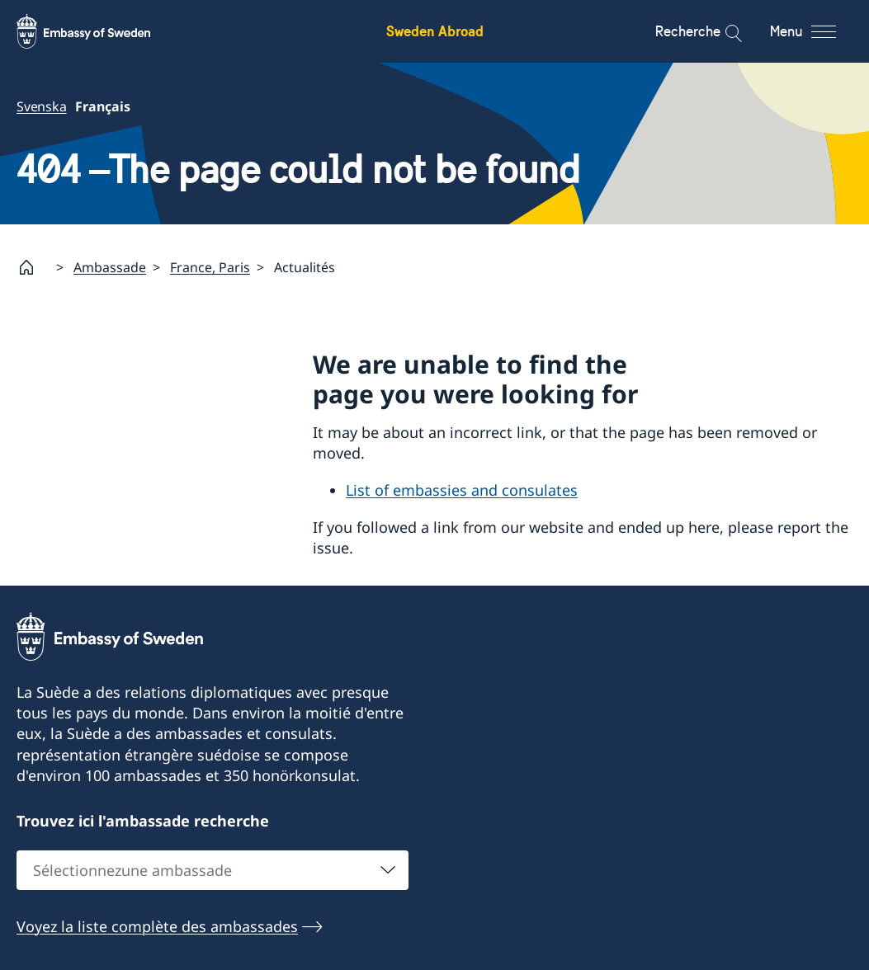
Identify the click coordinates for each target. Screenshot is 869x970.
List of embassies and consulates (462, 491)
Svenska (42, 106)
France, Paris (210, 267)
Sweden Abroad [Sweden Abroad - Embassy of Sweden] (435, 30)
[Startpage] (33, 267)
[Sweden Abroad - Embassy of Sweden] (99, 31)
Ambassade (109, 267)
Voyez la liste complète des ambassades (157, 926)
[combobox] (213, 870)
